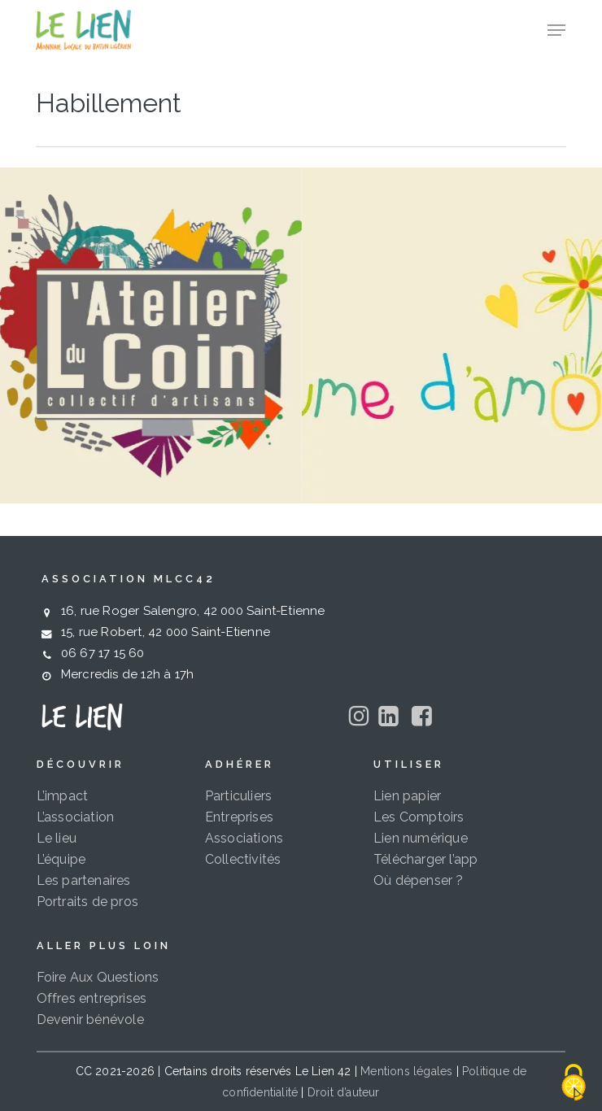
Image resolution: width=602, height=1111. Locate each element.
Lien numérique (420, 838)
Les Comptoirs (419, 817)
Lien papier (407, 796)
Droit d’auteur (344, 1092)
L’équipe (61, 859)
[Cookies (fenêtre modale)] (573, 1083)
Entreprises (239, 817)
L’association (76, 817)
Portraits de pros (87, 901)
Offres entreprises (92, 998)
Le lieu (56, 838)
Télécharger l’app (425, 859)
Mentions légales (406, 1071)
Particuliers (238, 796)
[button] (556, 30)
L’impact (63, 796)
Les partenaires (84, 880)
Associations (244, 838)
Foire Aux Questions (98, 977)
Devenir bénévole (90, 1019)
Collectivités (243, 859)
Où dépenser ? (418, 880)
